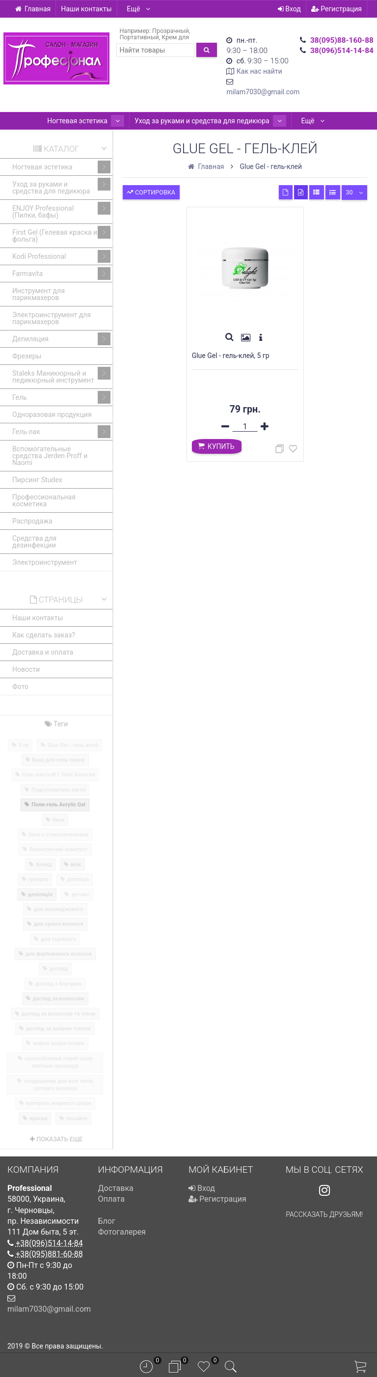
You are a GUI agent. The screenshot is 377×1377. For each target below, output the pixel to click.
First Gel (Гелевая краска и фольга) (61, 234)
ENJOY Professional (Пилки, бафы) (61, 210)
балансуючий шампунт (58, 849)
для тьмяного (58, 939)
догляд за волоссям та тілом (59, 1014)
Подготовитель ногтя (58, 790)
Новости (26, 669)
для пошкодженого (58, 909)
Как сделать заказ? (43, 635)
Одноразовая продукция (52, 414)
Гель (61, 397)
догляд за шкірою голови (58, 1028)
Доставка (116, 1188)
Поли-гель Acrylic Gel (58, 804)
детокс (80, 894)
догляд (59, 968)
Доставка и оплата (42, 652)
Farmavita (61, 273)
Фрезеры (26, 356)
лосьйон (76, 1118)
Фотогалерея (122, 1232)
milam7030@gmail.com (262, 92)
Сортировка (150, 191)
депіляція (40, 894)
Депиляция (61, 338)
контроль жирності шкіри (58, 1103)
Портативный (139, 37)
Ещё (139, 9)
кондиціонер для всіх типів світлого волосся (58, 1085)
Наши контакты (86, 9)
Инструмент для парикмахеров (38, 294)
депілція (78, 879)
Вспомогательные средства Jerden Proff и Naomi (49, 456)
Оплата (111, 1199)
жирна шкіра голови (58, 1043)
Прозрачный (170, 30)
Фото (20, 686)
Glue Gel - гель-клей (73, 745)
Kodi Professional (61, 256)
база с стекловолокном (58, 834)
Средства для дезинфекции (34, 541)
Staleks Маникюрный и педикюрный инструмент (61, 375)
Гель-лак (61, 431)
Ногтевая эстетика (89, 121)
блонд (44, 864)
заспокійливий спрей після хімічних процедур (59, 1062)
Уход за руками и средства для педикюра (206, 121)
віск (76, 864)
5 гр (23, 745)
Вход (289, 9)
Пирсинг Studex (37, 480)
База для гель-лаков (58, 760)
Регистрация (336, 9)
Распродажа (32, 521)
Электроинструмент (44, 562)
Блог (106, 1221)
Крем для (175, 37)
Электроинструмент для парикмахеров (51, 318)
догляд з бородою (58, 984)
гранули (38, 879)
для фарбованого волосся (59, 954)
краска (38, 1118)
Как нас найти (259, 71)
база (58, 820)
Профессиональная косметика (44, 500)
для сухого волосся (58, 924)
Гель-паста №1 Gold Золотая (58, 774)
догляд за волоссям (58, 998)
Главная (33, 9)
